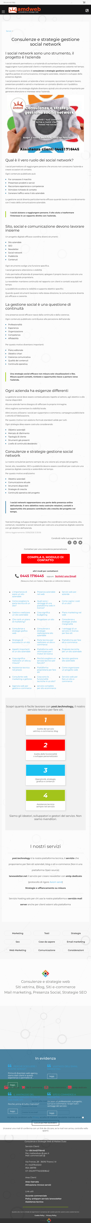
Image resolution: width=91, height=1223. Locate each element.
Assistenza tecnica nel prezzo (21, 669)
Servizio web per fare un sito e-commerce (69, 679)
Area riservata (32, 1182)
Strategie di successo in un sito (21, 641)
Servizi (8, 31)
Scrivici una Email (65, 576)
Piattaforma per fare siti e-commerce (71, 641)
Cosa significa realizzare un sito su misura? (21, 660)
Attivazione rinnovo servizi (38, 1185)
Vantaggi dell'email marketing (62, 1095)
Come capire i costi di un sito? (71, 602)
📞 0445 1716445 (29, 576)
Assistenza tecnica (34, 1202)
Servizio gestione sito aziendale (70, 659)
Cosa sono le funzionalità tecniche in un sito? (46, 679)
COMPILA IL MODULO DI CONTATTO (45, 558)
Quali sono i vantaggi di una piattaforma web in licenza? (46, 604)
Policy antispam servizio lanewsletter (43, 1199)
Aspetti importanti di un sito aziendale (21, 650)
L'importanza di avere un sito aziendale (19, 594)
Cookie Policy (39, 1215)
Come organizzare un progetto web (70, 669)
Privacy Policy (51, 1215)
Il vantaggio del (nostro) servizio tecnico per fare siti (24, 1125)
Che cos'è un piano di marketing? (21, 620)
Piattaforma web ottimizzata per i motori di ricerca (45, 651)
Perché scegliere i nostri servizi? (22, 1095)
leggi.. (13, 1113)
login (13, 2)
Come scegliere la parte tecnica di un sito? (21, 603)
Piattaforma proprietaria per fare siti (46, 670)
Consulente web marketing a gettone (22, 678)
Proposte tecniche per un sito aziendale (72, 650)
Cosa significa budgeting (43, 613)
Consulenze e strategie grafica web (19, 631)
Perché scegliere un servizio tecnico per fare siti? (46, 660)
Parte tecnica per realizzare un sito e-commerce (46, 642)
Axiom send (56, 882)
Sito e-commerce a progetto (61, 1124)
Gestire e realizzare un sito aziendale (21, 613)
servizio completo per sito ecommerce (46, 687)
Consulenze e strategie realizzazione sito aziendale (45, 632)
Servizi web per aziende (69, 593)
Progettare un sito (45, 619)
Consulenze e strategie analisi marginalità (69, 621)
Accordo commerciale (36, 1196)
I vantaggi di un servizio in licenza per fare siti (70, 631)
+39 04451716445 (36, 1150)
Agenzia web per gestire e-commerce (22, 687)
